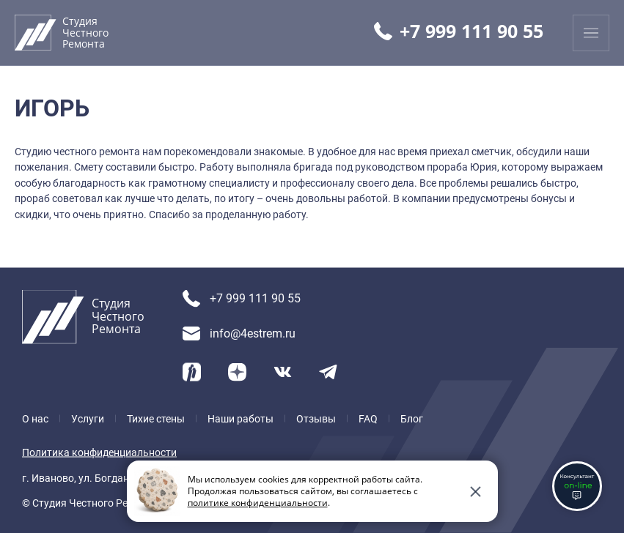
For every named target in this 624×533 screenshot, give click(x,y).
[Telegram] (328, 371)
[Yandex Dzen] (237, 371)
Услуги (87, 418)
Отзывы (316, 418)
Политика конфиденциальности (99, 452)
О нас (35, 418)
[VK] (283, 371)
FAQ (368, 418)
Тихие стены (156, 418)
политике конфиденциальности (258, 502)
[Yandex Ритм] (192, 371)
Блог (411, 418)
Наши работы (241, 418)
